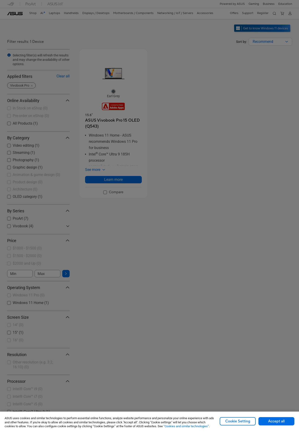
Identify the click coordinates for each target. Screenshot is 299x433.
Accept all (276, 421)
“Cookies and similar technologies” (186, 426)
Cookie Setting (237, 421)
